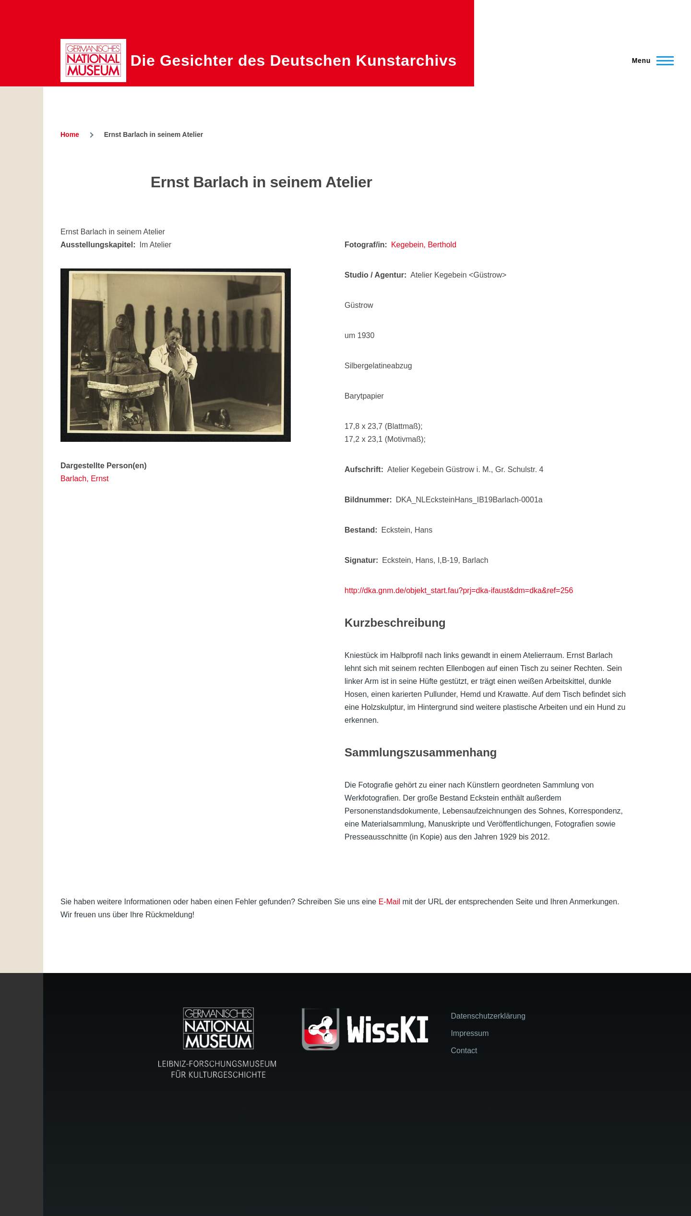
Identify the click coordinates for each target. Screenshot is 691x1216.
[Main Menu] (650, 60)
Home (69, 134)
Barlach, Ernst (84, 478)
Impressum (469, 1033)
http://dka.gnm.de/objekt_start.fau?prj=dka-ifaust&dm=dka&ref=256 (459, 590)
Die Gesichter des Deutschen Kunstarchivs (294, 60)
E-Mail (389, 902)
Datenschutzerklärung (488, 1016)
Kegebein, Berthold (423, 245)
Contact (464, 1050)
